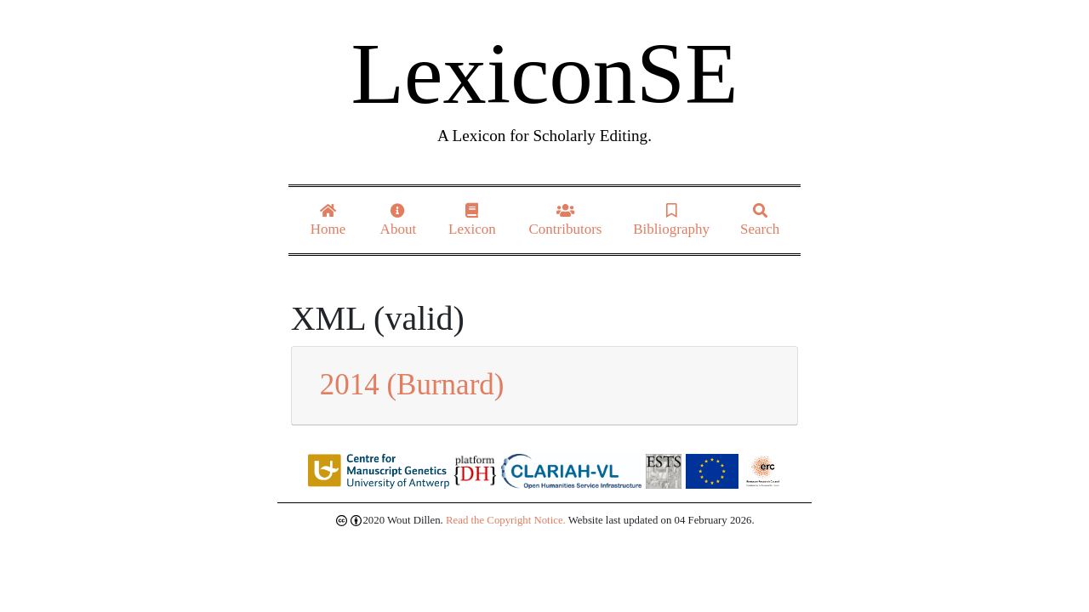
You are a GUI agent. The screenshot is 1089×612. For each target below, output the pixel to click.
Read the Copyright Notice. (506, 520)
